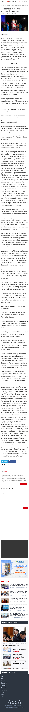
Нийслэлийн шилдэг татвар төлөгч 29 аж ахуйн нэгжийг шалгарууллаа (19, 585)
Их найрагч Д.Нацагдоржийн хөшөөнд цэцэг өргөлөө (19, 662)
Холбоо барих (17, 705)
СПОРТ (2, 689)
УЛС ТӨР (3, 680)
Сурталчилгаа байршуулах (12, 707)
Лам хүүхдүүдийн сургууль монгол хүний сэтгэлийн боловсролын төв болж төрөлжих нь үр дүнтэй (19, 600)
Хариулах (23, 483)
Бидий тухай (8, 705)
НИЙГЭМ (3, 692)
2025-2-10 (10, 13)
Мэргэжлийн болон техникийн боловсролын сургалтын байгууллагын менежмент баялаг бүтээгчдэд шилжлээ (19, 656)
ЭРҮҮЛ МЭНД (4, 685)
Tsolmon (3, 13)
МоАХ (2, 678)
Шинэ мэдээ (6, 581)
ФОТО (2, 694)
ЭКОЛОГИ (3, 696)
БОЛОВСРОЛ (4, 690)
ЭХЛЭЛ (2, 676)
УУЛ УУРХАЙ (4, 683)
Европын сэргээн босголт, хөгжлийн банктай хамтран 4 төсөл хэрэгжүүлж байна (14, 644)
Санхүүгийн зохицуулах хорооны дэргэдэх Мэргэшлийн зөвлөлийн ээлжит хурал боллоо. (19, 617)
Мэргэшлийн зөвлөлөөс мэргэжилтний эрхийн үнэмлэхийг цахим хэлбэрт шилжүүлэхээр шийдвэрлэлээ (19, 614)
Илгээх (25, 508)
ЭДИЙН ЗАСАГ (4, 682)
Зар (23, 707)
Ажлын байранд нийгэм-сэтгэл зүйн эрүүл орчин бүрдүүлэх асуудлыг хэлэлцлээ (18, 607)
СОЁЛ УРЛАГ (4, 687)
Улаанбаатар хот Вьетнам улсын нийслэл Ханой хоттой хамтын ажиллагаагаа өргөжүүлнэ (18, 592)
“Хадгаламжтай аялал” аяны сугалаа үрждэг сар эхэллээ (19, 648)
